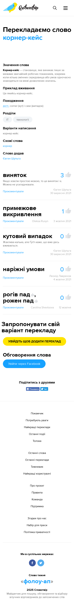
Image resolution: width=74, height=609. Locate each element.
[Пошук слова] (55, 8)
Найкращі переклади (37, 427)
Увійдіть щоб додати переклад (34, 341)
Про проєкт (37, 485)
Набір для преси (37, 525)
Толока (37, 440)
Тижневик (37, 466)
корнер (7, 145)
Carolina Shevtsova (42, 307)
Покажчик (37, 413)
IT (7, 119)
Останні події (37, 433)
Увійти (24, 363)
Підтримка (37, 506)
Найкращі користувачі (37, 473)
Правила (37, 492)
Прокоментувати (13, 191)
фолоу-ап (37, 581)
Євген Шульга (12, 158)
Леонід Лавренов (60, 275)
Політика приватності (37, 531)
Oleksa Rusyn (40, 221)
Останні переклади (37, 459)
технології (22, 119)
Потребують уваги (37, 420)
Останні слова (37, 452)
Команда (37, 499)
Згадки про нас (37, 518)
